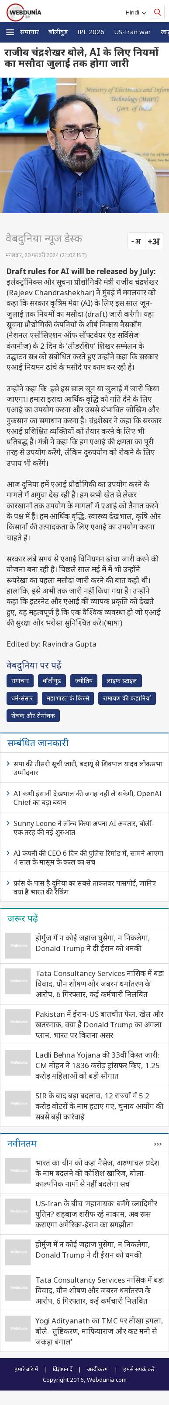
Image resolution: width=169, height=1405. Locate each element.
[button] (10, 32)
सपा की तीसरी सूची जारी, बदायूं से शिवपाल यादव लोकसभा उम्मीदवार (88, 768)
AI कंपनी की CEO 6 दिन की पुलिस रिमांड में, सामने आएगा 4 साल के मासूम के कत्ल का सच (88, 857)
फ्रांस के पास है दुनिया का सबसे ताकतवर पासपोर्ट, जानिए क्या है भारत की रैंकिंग (85, 887)
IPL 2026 (90, 31)
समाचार (29, 31)
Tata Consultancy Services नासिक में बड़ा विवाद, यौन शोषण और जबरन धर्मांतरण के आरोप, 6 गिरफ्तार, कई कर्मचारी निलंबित (99, 983)
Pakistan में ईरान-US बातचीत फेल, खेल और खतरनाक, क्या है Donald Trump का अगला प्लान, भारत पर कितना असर (99, 1024)
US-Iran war (132, 31)
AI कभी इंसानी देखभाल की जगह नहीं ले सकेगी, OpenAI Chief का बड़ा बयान (88, 798)
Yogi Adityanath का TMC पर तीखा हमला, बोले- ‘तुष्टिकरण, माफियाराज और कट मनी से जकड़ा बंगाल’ (99, 1331)
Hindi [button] (134, 12)
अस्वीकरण (98, 1369)
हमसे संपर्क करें (139, 1369)
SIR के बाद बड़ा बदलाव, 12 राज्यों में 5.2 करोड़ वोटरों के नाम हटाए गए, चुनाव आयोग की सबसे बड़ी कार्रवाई (99, 1106)
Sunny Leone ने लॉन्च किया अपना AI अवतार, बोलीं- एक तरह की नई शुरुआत (84, 828)
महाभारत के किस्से (68, 698)
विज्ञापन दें (62, 1369)
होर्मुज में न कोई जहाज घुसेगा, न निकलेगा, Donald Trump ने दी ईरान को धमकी (92, 943)
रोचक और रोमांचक (33, 715)
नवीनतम (22, 1143)
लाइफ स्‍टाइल (122, 680)
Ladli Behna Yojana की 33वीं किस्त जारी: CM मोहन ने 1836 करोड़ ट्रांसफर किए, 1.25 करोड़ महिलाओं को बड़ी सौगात (97, 1065)
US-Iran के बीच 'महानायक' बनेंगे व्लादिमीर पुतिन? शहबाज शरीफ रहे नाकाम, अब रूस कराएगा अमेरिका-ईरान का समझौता (96, 1214)
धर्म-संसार (22, 698)
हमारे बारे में (26, 1369)
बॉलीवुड (58, 31)
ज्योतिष (84, 680)
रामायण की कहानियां (127, 698)
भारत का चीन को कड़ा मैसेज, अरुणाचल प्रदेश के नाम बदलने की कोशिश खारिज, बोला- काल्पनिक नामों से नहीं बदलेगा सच (97, 1173)
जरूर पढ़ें (22, 918)
